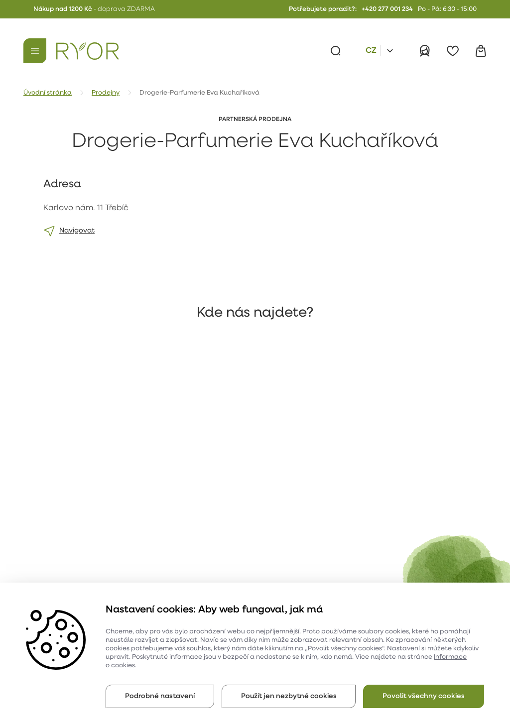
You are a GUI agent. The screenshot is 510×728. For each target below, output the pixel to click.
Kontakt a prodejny (151, 561)
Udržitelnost (54, 580)
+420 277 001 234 (387, 9)
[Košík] (481, 51)
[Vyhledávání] (336, 51)
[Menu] (34, 50)
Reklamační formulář (154, 543)
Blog (212, 524)
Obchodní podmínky (153, 524)
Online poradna (231, 543)
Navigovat (77, 231)
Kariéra (45, 543)
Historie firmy (55, 561)
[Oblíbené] (453, 51)
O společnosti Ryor (65, 524)
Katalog (132, 580)
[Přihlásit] (425, 51)
